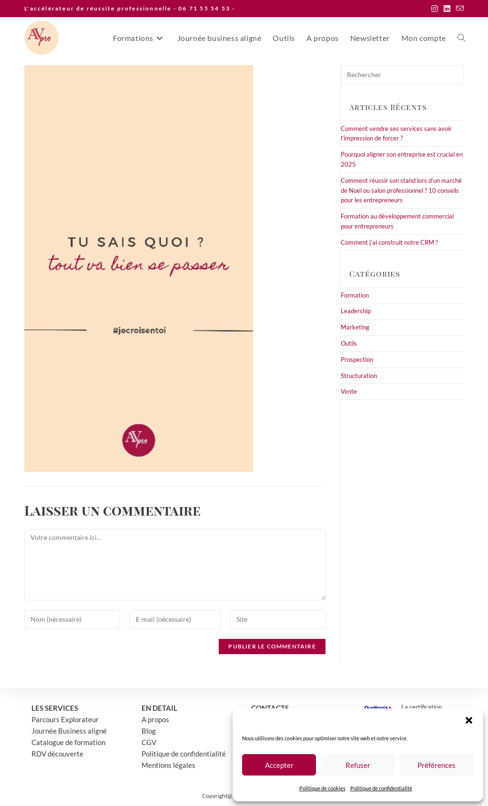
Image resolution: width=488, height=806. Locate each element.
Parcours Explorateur (65, 719)
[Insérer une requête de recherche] (402, 74)
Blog (149, 730)
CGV (149, 742)
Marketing (355, 327)
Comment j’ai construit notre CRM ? (389, 242)
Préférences (436, 765)
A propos (155, 719)
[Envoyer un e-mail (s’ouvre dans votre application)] (458, 8)
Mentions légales (168, 765)
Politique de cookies (322, 788)
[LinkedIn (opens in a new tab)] (447, 8)
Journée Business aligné (69, 730)
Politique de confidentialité (381, 788)
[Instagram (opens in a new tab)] (434, 8)
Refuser (358, 765)
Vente (349, 391)
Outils (349, 343)
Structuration (359, 375)
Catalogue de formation (68, 742)
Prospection (357, 359)
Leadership (356, 311)
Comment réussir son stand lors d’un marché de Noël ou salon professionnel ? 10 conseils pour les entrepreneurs (401, 190)
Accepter (279, 765)
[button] (469, 720)
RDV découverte (57, 753)
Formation (355, 295)
